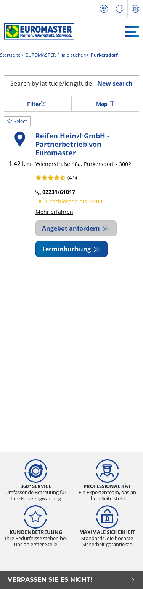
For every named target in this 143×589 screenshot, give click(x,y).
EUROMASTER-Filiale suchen (55, 55)
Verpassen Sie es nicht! (71, 580)
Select (17, 121)
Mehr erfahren (54, 211)
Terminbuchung (67, 249)
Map (105, 103)
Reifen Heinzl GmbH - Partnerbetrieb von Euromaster (72, 144)
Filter (36, 103)
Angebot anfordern (71, 228)
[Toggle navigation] (132, 31)
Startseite (10, 55)
